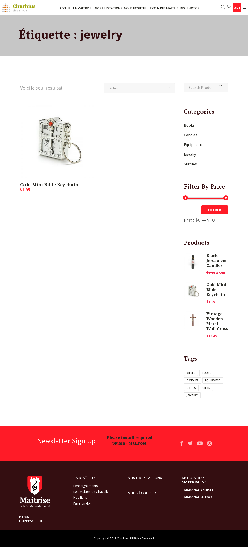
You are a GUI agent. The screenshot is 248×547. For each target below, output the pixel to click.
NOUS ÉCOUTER (135, 8)
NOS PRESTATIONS (108, 8)
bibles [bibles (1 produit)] (191, 373)
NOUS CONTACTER (30, 518)
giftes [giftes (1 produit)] (191, 387)
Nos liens (80, 497)
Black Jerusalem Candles (216, 260)
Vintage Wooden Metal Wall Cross (217, 321)
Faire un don (82, 503)
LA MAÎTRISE (82, 8)
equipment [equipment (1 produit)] (213, 380)
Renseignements (85, 486)
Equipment (193, 144)
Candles (190, 135)
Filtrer (214, 210)
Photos (193, 8)
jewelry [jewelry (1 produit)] (192, 395)
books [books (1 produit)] (206, 373)
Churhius (122, 538)
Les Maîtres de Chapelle (91, 491)
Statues (190, 164)
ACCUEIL (65, 8)
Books (189, 125)
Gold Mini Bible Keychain (49, 185)
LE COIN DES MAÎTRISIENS (166, 8)
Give (237, 7)
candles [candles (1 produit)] (193, 380)
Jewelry (190, 154)
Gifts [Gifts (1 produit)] (206, 387)
